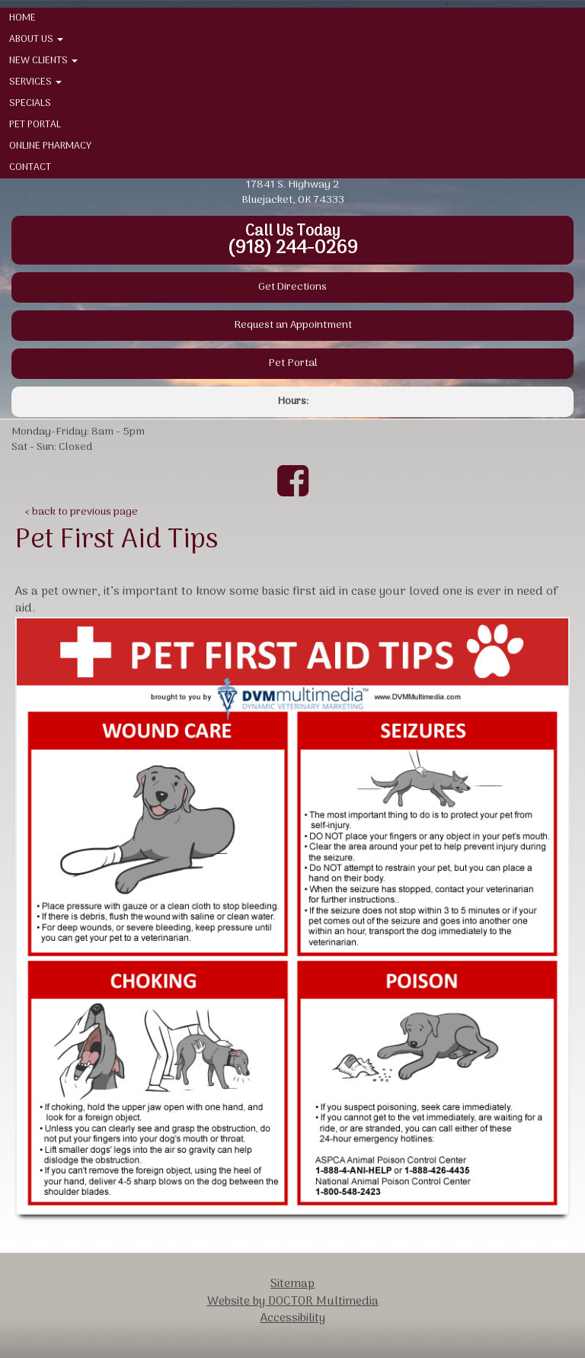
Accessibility (293, 1318)
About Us (36, 39)
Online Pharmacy (50, 146)
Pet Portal (35, 125)
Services (35, 82)
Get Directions (292, 287)
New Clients (43, 61)
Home (22, 18)
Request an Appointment (293, 325)
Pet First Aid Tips (116, 540)
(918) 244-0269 (292, 248)
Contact (30, 167)
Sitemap (292, 1284)
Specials (30, 103)
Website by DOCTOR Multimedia (293, 1301)
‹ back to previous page (81, 512)
